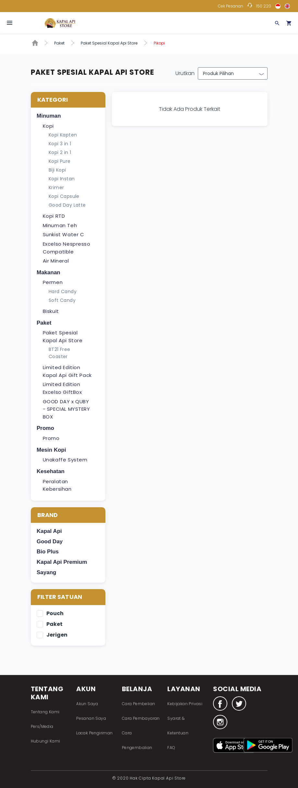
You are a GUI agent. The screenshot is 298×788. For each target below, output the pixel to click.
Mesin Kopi (51, 450)
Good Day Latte (67, 205)
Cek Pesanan (230, 6)
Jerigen (56, 635)
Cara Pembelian (138, 703)
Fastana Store (60, 23)
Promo (45, 428)
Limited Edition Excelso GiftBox (62, 388)
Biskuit (51, 311)
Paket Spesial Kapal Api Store (109, 43)
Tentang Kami (45, 712)
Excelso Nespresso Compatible (66, 247)
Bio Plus (48, 552)
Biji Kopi (57, 170)
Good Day (50, 541)
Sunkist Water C (63, 234)
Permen (53, 282)
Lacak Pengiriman (94, 733)
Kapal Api (49, 531)
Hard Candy (63, 291)
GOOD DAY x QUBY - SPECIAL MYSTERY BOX (66, 409)
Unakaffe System (65, 459)
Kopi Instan (62, 178)
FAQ (171, 747)
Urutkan (185, 73)
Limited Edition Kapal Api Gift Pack (67, 371)
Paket (59, 43)
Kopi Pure (60, 161)
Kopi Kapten (63, 135)
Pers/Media (42, 726)
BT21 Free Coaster (59, 353)
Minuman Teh (60, 225)
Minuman (49, 116)
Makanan (48, 272)
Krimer (56, 187)
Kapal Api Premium (62, 562)
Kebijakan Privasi (184, 703)
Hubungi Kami (45, 741)
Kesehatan (51, 471)
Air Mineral (56, 260)
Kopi (48, 126)
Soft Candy (62, 300)
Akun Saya (87, 703)
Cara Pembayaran (141, 718)
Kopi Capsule (64, 196)
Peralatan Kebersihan (57, 485)
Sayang (46, 572)
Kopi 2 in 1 (60, 152)
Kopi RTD (54, 216)
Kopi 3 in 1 (60, 143)
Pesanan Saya (91, 718)
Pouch (55, 613)
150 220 (263, 6)
